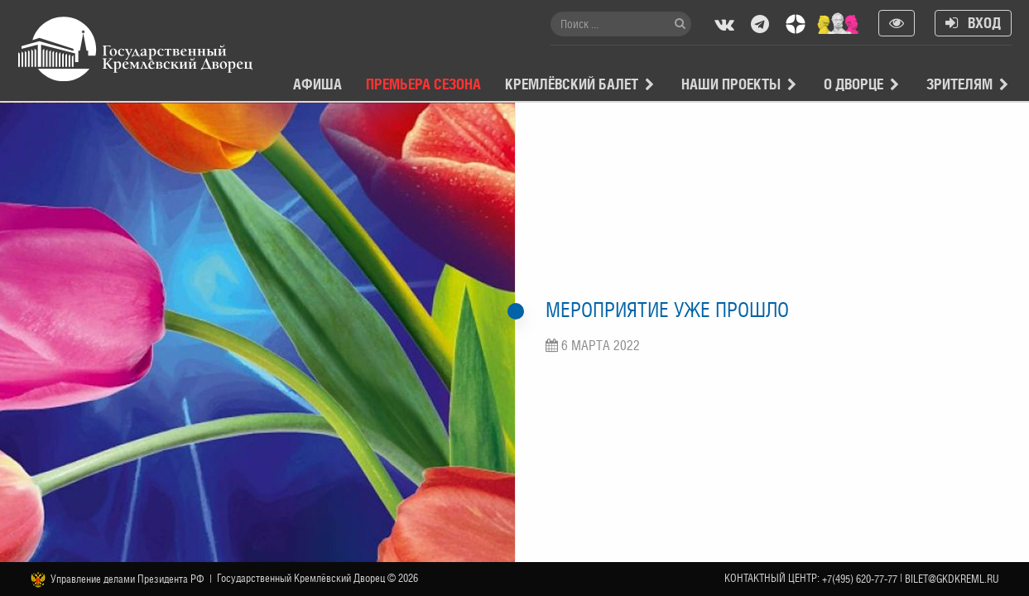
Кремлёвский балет (571, 84)
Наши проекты (731, 84)
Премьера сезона (423, 84)
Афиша (317, 84)
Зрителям (959, 84)
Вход (973, 22)
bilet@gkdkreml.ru (952, 579)
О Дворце (853, 84)
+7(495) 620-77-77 (859, 579)
